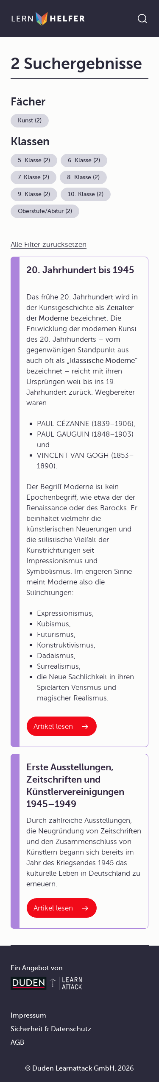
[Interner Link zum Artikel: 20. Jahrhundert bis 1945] (61, 726)
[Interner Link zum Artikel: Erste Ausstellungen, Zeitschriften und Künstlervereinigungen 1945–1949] (61, 908)
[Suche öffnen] (142, 19)
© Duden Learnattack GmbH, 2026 (79, 1068)
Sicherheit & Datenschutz (51, 1029)
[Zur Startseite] (48, 18)
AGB (17, 1042)
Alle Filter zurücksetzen (48, 245)
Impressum (28, 1015)
